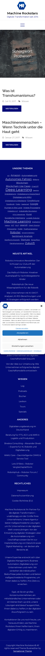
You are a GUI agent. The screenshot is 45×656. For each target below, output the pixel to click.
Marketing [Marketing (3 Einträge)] (36, 222)
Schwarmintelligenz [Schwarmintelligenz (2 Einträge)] (28, 233)
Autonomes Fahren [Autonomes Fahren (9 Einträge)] (18, 179)
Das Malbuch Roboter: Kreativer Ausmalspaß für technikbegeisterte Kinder (22, 275)
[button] (41, 307)
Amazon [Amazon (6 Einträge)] (15, 175)
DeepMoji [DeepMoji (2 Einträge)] (36, 190)
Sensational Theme (22, 651)
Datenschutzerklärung (24, 352)
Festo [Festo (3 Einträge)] (18, 204)
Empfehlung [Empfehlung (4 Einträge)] (33, 200)
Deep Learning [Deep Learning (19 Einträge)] (19, 189)
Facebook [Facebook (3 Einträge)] (10, 204)
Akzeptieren (22, 334)
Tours (22, 406)
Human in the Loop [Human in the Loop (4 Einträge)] (13, 207)
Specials (22, 412)
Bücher (22, 396)
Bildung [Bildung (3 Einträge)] (36, 179)
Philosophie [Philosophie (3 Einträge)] (12, 229)
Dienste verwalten (22, 330)
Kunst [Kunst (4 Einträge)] (29, 214)
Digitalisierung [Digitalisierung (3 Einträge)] (10, 194)
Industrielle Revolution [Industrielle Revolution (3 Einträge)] (28, 211)
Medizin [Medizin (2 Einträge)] (7, 225)
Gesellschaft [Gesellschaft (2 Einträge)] (25, 204)
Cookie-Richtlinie (9, 352)
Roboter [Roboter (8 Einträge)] (15, 232)
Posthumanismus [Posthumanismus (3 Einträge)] (31, 229)
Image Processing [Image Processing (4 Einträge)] (31, 207)
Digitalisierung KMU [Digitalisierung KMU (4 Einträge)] (22, 197)
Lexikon (22, 401)
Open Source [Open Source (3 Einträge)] (34, 225)
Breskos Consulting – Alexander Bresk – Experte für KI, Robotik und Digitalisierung (22, 446)
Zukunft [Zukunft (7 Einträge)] (30, 243)
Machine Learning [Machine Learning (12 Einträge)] (17, 221)
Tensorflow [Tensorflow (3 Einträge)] (35, 240)
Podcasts (22, 391)
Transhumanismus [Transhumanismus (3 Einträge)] (17, 243)
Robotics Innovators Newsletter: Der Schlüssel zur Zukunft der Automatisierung (22, 264)
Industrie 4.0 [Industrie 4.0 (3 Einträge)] (13, 211)
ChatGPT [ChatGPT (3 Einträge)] (35, 186)
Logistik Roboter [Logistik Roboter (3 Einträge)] (33, 218)
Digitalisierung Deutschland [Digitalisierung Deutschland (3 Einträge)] (28, 194)
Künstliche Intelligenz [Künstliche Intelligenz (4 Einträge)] (15, 218)
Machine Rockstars (22, 13)
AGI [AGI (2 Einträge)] (8, 175)
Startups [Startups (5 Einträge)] (25, 239)
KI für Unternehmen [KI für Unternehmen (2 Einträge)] (19, 214)
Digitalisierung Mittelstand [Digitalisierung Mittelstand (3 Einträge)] (15, 201)
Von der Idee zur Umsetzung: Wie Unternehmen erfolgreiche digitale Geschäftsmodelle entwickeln (22, 367)
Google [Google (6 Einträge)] (34, 204)
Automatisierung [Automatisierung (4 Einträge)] (29, 175)
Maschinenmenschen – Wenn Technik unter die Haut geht (22, 127)
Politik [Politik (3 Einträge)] (20, 229)
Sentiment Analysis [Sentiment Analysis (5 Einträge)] (22, 236)
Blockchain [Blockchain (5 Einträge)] (22, 182)
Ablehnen (22, 341)
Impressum (38, 352)
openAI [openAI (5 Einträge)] (24, 225)
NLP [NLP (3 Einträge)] (17, 225)
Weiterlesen (12, 108)
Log (22, 386)
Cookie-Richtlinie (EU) (22, 501)
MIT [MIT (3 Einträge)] (12, 225)
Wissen (25, 101)
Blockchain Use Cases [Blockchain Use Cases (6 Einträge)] (18, 186)
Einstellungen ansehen (22, 347)
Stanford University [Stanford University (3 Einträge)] (12, 240)
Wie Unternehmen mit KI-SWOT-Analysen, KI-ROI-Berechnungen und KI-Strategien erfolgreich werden (22, 296)
